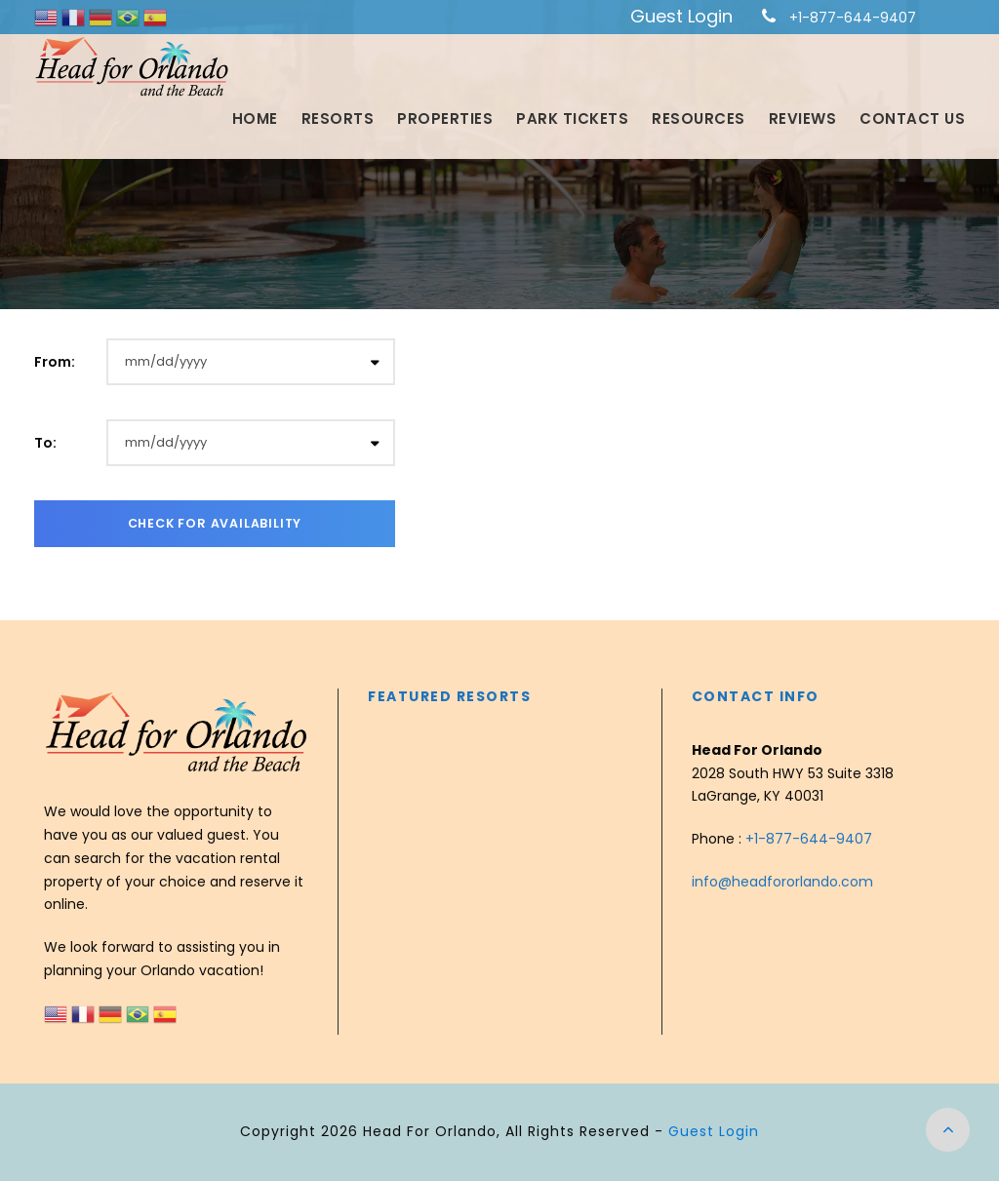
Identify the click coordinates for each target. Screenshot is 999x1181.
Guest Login (681, 16)
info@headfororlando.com (782, 881)
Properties (445, 118)
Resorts (338, 118)
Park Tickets (572, 118)
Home (255, 118)
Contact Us (912, 118)
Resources (698, 118)
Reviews (803, 118)
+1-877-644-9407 (852, 17)
